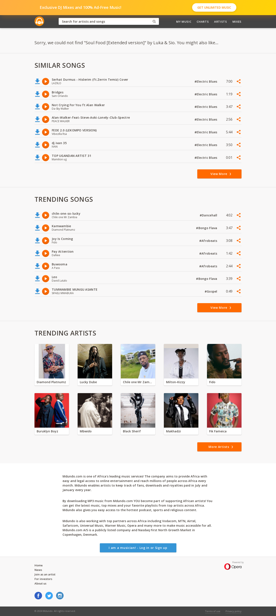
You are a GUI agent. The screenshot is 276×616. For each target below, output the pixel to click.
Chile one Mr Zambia (138, 382)
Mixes (237, 22)
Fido (212, 382)
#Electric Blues (206, 81)
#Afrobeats (208, 241)
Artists (220, 22)
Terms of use (212, 611)
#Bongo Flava (207, 228)
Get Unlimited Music (214, 7)
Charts (203, 22)
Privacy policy (234, 611)
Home (38, 565)
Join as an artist (44, 574)
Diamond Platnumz (51, 382)
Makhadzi (173, 431)
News (38, 570)
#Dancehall (209, 215)
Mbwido (86, 431)
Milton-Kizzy (175, 382)
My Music (183, 22)
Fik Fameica (218, 431)
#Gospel (211, 291)
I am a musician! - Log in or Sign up (138, 548)
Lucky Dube (88, 382)
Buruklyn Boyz (47, 431)
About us (40, 583)
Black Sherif (132, 431)
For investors (43, 579)
